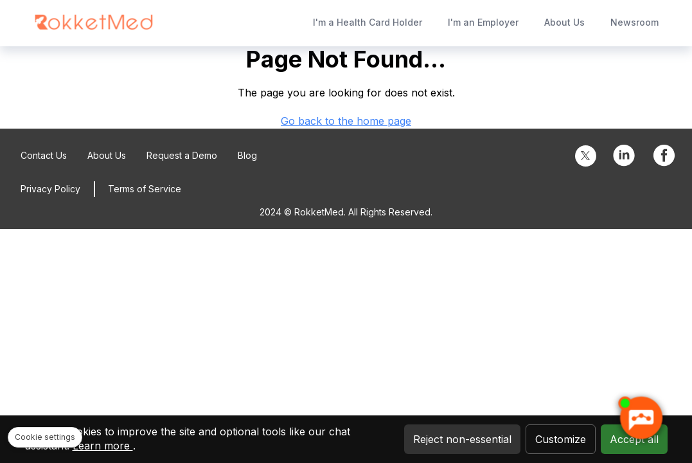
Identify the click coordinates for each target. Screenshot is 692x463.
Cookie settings (45, 437)
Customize (560, 439)
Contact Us (44, 155)
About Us (564, 22)
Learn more (103, 445)
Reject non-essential (462, 439)
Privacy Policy (50, 188)
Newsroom (634, 22)
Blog (247, 155)
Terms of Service (144, 188)
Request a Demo (181, 155)
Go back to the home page (346, 120)
